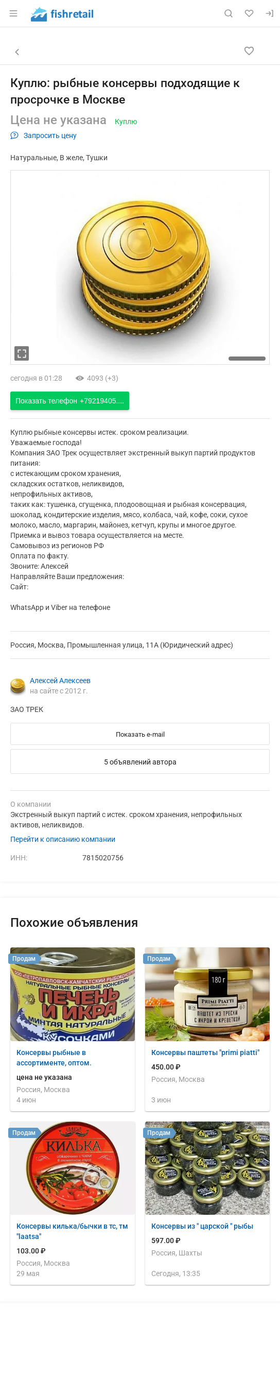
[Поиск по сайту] (228, 13)
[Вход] (269, 13)
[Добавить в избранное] (249, 51)
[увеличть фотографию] (21, 353)
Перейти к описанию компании (62, 839)
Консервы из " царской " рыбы (202, 1226)
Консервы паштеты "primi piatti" (205, 1052)
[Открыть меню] (13, 13)
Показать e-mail (140, 734)
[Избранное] (249, 13)
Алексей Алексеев (60, 680)
